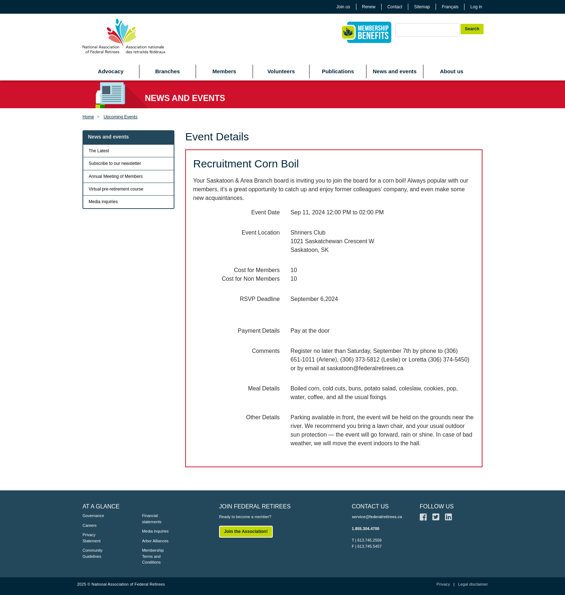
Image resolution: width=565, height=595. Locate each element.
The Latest (99, 150)
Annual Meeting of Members (116, 176)
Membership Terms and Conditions (153, 556)
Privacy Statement (92, 538)
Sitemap (422, 6)
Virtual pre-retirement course (116, 189)
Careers (90, 525)
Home (88, 116)
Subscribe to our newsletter (115, 163)
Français (450, 6)
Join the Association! (246, 531)
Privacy (443, 584)
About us (451, 71)
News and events (395, 71)
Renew (368, 6)
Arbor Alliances (155, 541)
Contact (394, 6)
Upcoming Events (120, 116)
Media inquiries (103, 201)
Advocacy (111, 71)
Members (224, 71)
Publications (338, 71)
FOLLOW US (437, 506)
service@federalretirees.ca (377, 517)
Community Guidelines (93, 553)
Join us (343, 6)
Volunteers (281, 71)
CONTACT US (370, 506)
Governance (93, 515)
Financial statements (151, 518)
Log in (476, 6)
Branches (167, 71)
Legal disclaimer (473, 584)
